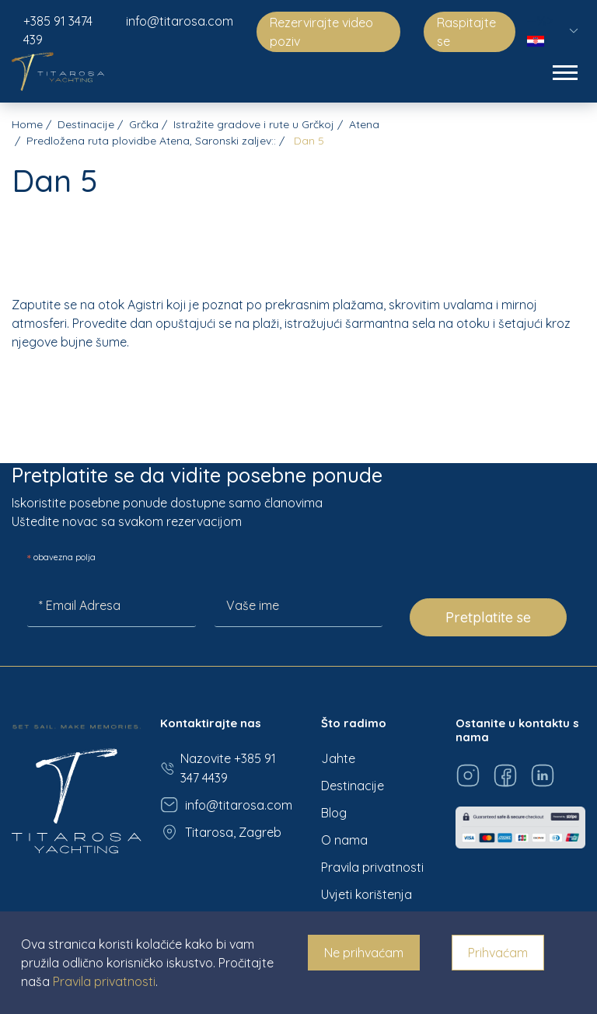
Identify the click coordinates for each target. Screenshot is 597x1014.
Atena (364, 124)
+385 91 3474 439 (58, 30)
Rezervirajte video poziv (321, 32)
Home (27, 124)
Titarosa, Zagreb (220, 832)
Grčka (144, 124)
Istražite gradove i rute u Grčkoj (253, 124)
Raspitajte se (466, 32)
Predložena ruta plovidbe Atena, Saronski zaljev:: (151, 141)
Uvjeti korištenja (366, 894)
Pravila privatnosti (372, 867)
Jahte (338, 758)
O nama (344, 840)
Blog (334, 813)
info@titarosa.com (179, 21)
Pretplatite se (488, 617)
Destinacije (86, 124)
